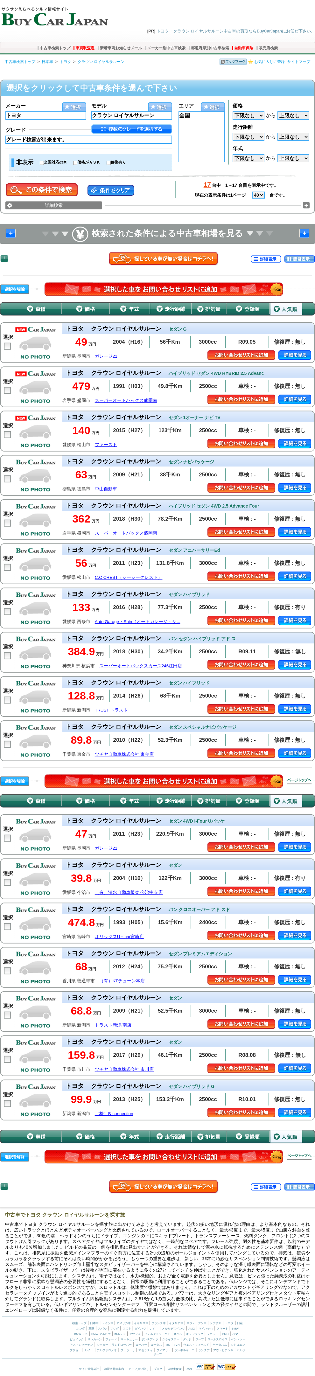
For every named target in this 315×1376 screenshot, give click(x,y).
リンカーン (95, 1339)
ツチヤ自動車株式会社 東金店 (124, 754)
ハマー (236, 1334)
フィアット (164, 1350)
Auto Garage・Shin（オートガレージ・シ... (137, 621)
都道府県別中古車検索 (210, 48)
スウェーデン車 (196, 1323)
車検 (189, 1369)
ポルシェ (120, 1334)
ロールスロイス (217, 1339)
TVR (176, 1344)
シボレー (212, 1334)
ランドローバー (122, 1344)
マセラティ (145, 1350)
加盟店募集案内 (114, 1369)
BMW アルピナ (101, 1334)
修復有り (118, 162)
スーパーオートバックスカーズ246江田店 (140, 665)
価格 (238, 106)
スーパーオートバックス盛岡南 (126, 400)
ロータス (156, 1344)
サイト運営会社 (89, 1369)
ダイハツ (140, 1328)
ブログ (158, 1369)
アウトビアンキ (223, 1350)
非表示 (24, 162)
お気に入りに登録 (269, 62)
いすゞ (154, 1328)
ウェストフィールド (196, 1344)
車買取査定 (84, 48)
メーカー (15, 106)
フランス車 (159, 1323)
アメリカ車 (124, 1323)
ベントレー (238, 1339)
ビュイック (77, 1339)
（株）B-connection (114, 1113)
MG (167, 1344)
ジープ (199, 1339)
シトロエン (238, 1344)
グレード (15, 130)
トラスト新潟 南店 (113, 1025)
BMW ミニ (81, 1334)
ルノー (89, 1350)
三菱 (91, 1328)
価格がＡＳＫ (88, 162)
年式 (238, 148)
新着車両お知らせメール (121, 48)
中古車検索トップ (55, 48)
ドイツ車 (108, 1323)
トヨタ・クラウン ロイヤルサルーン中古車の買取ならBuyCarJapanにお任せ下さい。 (236, 31)
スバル (102, 1328)
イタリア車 (176, 1323)
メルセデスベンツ (173, 1328)
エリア (186, 106)
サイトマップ (298, 62)
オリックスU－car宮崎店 (119, 936)
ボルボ (241, 1350)
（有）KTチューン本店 (122, 981)
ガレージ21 (106, 356)
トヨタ (65, 62)
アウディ (135, 1334)
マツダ (114, 1328)
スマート (222, 1328)
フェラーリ (128, 1350)
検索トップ (79, 1323)
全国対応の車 (55, 162)
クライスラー (170, 1339)
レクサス (215, 1323)
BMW (235, 1328)
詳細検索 (54, 205)
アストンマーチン (81, 1344)
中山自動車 (106, 489)
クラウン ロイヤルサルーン (101, 62)
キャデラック (194, 1334)
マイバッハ (206, 1328)
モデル (99, 106)
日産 (240, 1323)
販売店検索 (268, 48)
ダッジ (187, 1339)
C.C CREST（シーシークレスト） (129, 577)
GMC (225, 1334)
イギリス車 (141, 1323)
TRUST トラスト (111, 710)
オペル (178, 1334)
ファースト (106, 444)
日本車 (47, 62)
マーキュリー (129, 1339)
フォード (111, 1339)
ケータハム (220, 1344)
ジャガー (102, 1344)
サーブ (157, 1354)
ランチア (204, 1350)
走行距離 (243, 127)
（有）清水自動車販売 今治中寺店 (129, 892)
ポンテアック (149, 1339)
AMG (191, 1328)
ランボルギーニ (184, 1350)
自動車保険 (243, 48)
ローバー (141, 1344)
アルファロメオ (107, 1350)
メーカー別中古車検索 (166, 48)
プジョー (75, 1350)
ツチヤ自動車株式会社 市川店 (124, 1069)
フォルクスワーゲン (157, 1334)
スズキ (126, 1328)
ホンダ (80, 1328)
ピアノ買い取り (139, 1369)
